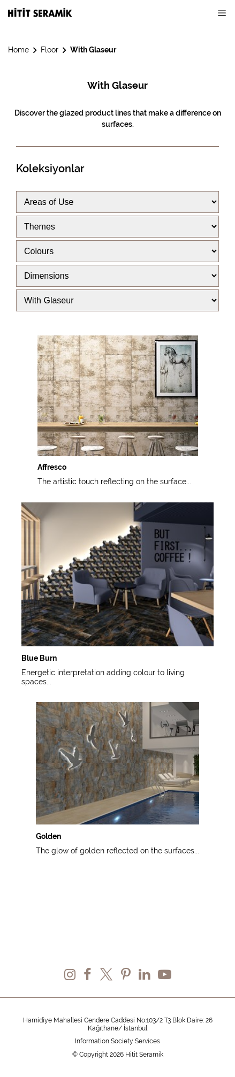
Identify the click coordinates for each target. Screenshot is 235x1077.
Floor (49, 49)
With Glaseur (93, 49)
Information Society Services (117, 1041)
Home (18, 49)
